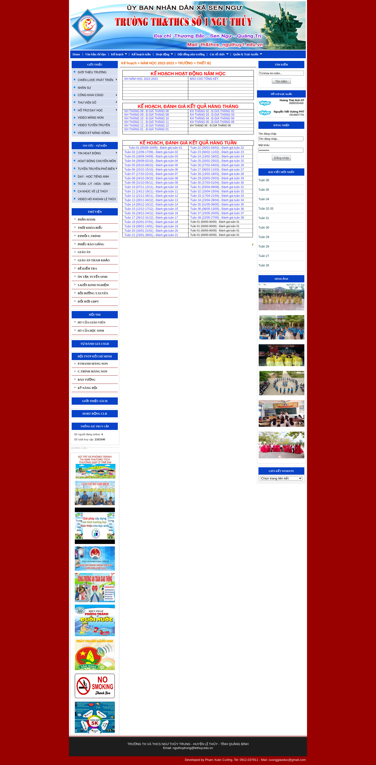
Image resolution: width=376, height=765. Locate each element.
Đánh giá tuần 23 (233, 152)
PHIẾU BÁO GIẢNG (91, 244)
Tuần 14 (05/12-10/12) (138, 204)
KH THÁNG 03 (199, 114)
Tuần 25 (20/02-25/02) (204, 161)
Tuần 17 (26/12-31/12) (138, 217)
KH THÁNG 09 (133, 114)
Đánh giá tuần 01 (171, 147)
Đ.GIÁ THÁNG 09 (157, 114)
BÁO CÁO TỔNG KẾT (204, 79)
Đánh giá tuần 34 (233, 200)
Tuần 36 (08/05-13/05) (204, 209)
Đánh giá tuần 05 (167, 165)
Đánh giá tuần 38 (233, 217)
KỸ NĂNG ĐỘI (87, 388)
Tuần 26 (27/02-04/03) (204, 165)
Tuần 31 (263, 218)
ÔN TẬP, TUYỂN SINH (92, 277)
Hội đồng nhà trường (191, 54)
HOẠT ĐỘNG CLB (95, 413)
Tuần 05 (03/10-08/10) (138, 165)
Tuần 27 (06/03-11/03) (204, 169)
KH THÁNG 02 (199, 111)
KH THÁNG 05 (199, 122)
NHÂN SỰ (84, 88)
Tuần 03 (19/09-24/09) (138, 156)
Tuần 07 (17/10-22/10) (138, 174)
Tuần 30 (263, 227)
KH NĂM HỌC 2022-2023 (141, 79)
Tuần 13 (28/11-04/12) (138, 200)
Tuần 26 (263, 265)
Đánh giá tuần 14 (167, 204)
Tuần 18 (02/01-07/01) (138, 222)
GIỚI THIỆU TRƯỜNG (92, 72)
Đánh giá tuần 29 (233, 178)
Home (76, 54)
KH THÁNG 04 (199, 118)
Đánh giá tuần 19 (167, 226)
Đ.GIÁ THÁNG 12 (157, 125)
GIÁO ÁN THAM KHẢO (94, 260)
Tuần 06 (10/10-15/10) (138, 169)
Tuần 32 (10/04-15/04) (204, 191)
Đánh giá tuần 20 (167, 230)
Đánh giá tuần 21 (167, 235)
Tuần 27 (263, 256)
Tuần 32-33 (265, 208)
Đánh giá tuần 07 (167, 174)
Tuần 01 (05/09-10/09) (143, 147)
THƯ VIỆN (95, 212)
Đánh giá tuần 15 (167, 209)
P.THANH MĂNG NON (93, 363)
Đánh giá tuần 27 (233, 169)
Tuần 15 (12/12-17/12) (138, 209)
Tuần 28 (263, 246)
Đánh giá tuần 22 (233, 147)
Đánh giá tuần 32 (233, 191)
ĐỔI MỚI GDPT (88, 301)
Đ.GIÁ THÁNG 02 (223, 111)
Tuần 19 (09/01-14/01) (138, 226)
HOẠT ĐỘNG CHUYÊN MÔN (97, 161)
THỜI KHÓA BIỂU (90, 228)
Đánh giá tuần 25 (233, 161)
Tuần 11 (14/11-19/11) (138, 191)
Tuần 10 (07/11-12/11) (138, 187)
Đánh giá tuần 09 (167, 182)
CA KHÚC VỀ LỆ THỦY (93, 191)
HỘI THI (95, 314)
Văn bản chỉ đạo (95, 54)
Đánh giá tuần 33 (233, 195)
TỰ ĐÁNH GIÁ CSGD (94, 343)
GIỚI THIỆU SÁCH (94, 401)
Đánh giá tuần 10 (167, 187)
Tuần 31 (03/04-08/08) (204, 187)
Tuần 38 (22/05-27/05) (204, 217)
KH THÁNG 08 (133, 111)
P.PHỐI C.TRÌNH (89, 236)
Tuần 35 (263, 189)
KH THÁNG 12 (133, 125)
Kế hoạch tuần (141, 54)
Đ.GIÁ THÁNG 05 (222, 122)
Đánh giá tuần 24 (233, 156)
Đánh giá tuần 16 (167, 213)
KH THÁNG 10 (133, 118)
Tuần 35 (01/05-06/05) (204, 204)
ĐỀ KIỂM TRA (87, 268)
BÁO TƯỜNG (86, 379)
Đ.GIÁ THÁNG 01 (157, 129)
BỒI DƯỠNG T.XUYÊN (93, 293)
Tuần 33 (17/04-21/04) (204, 195)
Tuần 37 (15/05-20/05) (204, 213)
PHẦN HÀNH (86, 219)
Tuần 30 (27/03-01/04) (204, 182)
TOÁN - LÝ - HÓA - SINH (94, 184)
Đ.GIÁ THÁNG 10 (157, 118)
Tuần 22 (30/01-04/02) (204, 147)
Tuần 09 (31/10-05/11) (138, 182)
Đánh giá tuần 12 (167, 195)
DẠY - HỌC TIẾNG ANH (93, 176)
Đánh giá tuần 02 (167, 152)
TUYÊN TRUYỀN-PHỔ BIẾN (97, 169)
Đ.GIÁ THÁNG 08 (158, 111)
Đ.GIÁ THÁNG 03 (222, 114)
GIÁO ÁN (84, 252)
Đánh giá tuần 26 (232, 165)
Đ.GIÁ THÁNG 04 (222, 118)
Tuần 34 (263, 199)
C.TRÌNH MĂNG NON (92, 371)
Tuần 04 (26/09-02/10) (138, 161)
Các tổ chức (219, 54)
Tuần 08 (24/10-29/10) (138, 178)
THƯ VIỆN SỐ (97, 102)
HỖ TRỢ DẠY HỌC (97, 110)
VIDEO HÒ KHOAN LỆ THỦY (97, 199)
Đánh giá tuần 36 (233, 209)
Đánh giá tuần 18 (167, 222)
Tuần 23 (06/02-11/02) (204, 152)
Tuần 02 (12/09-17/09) (138, 152)
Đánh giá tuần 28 (233, 174)
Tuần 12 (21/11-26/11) (138, 195)
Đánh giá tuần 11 (167, 191)
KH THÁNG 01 (133, 129)
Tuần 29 (263, 237)
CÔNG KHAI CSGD (97, 95)
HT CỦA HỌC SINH (91, 330)
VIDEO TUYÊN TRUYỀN (94, 125)
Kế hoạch (119, 54)
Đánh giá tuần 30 (233, 182)
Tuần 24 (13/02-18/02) (205, 156)
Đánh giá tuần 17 (167, 217)
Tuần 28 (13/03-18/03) (204, 174)
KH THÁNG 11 (133, 122)
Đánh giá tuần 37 (233, 213)
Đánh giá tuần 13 (167, 200)
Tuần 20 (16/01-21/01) (138, 230)
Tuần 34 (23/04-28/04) (204, 200)
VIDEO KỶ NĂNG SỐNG (94, 133)
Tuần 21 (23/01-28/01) (138, 235)
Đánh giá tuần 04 (167, 161)
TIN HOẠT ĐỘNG (97, 153)
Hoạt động (164, 54)
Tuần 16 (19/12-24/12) (138, 213)
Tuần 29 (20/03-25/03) (204, 178)
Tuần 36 (263, 180)
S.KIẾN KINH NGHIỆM (93, 285)
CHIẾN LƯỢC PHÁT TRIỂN (97, 80)
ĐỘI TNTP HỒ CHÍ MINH (95, 356)
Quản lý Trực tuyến (247, 54)
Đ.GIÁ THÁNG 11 (157, 122)
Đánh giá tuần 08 (167, 178)
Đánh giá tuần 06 (167, 169)
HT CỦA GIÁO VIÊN (91, 322)
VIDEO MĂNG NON (91, 117)
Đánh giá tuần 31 (233, 187)
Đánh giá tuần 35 (233, 204)
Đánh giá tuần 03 (167, 156)
